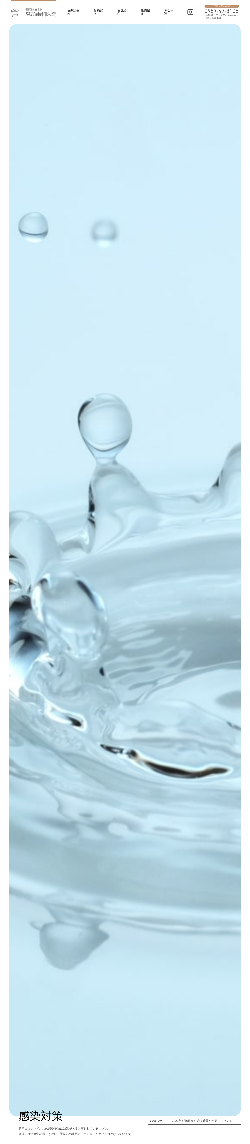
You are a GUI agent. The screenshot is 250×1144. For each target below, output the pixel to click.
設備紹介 (145, 12)
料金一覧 (168, 12)
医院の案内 (73, 12)
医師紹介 (121, 12)
